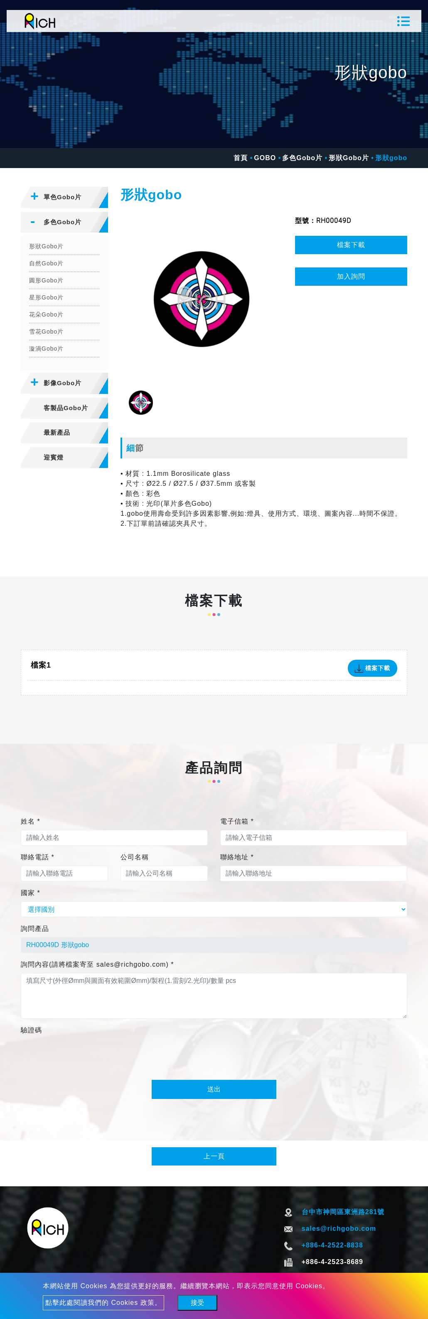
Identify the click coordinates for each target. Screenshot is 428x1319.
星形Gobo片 (46, 297)
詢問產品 (35, 928)
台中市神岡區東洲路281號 (343, 1211)
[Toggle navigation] (403, 21)
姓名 (30, 821)
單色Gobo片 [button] (62, 196)
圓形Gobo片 (46, 280)
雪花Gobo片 (46, 331)
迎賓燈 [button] (54, 457)
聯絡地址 (237, 857)
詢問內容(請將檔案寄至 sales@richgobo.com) (97, 964)
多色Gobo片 (302, 157)
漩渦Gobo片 (46, 348)
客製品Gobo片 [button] (66, 407)
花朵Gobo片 (46, 314)
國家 (30, 892)
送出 (214, 1089)
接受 (197, 1302)
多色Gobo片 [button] (62, 221)
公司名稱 (135, 857)
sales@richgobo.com (339, 1228)
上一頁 (214, 1156)
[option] (202, 299)
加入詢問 (351, 276)
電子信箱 (237, 821)
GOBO (265, 157)
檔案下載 (351, 244)
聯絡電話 (37, 857)
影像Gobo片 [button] (62, 382)
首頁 (241, 157)
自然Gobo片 (46, 263)
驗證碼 (31, 1030)
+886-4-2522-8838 (332, 1245)
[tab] (64, 197)
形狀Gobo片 (349, 157)
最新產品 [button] (57, 432)
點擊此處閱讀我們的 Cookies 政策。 (103, 1302)
